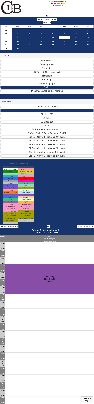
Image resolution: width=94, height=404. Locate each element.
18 (41, 41)
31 (6, 34)
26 (53, 45)
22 (88, 41)
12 (53, 37)
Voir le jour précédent (9, 226)
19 (53, 41)
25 (41, 45)
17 (29, 41)
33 (6, 41)
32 (6, 37)
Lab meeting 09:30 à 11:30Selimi (49, 279)
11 (41, 37)
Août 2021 (47, 19)
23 (18, 45)
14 (76, 37)
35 (6, 48)
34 (6, 45)
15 (88, 37)
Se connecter (58, 6)
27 (64, 45)
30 (6, 30)
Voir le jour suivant (85, 226)
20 (64, 41)
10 (29, 37)
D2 (49, 236)
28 (76, 45)
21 (76, 41)
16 (18, 41)
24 (29, 45)
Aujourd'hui (47, 22)
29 (88, 45)
